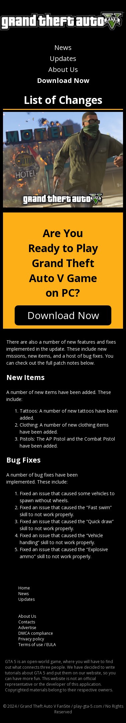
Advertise (27, 627)
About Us (63, 69)
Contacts (26, 622)
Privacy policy (31, 639)
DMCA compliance (35, 633)
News (63, 47)
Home (24, 588)
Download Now (63, 80)
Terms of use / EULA (37, 644)
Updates (63, 58)
